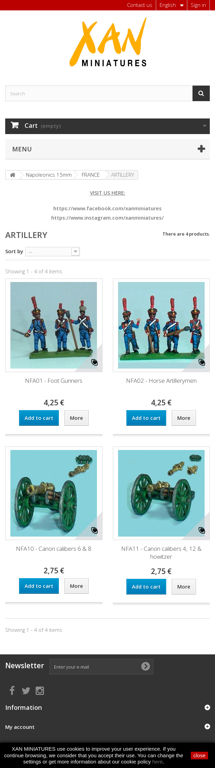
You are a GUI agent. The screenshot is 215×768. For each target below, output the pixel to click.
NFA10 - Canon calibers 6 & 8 (53, 549)
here (157, 762)
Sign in (198, 4)
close (199, 755)
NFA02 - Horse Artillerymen (161, 381)
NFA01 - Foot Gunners (53, 381)
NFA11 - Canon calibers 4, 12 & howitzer (161, 552)
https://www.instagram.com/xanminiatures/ (107, 217)
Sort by (14, 251)
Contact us (139, 4)
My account (20, 726)
